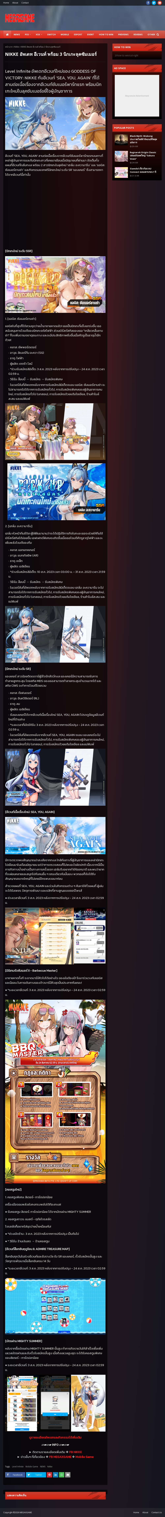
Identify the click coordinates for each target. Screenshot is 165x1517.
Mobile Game (32, 1466)
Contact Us (156, 1512)
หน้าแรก (8, 46)
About (15, 2)
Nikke (16, 46)
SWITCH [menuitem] (51, 34)
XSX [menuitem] (38, 34)
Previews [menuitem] (123, 34)
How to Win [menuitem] (106, 34)
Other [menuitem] (151, 34)
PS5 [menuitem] (27, 34)
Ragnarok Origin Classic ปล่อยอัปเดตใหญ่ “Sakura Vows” (143, 155)
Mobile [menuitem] (65, 34)
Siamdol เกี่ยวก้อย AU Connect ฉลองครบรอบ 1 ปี (143, 170)
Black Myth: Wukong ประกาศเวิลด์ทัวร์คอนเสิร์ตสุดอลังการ (143, 139)
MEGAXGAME (26, 1512)
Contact (25, 2)
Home (6, 2)
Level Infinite (18, 1466)
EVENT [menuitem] (90, 34)
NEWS (42, 1466)
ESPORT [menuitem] (78, 34)
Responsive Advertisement (137, 95)
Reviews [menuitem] (138, 34)
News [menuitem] (17, 34)
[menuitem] (7, 34)
